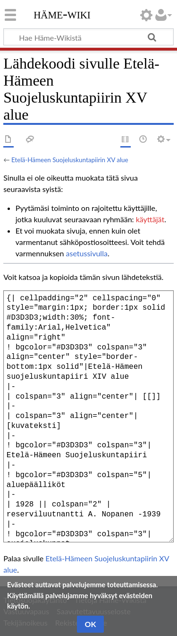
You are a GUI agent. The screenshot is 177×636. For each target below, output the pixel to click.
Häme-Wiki (62, 13)
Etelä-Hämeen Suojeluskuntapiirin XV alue (69, 160)
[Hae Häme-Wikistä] (88, 37)
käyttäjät (150, 219)
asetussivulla (87, 253)
